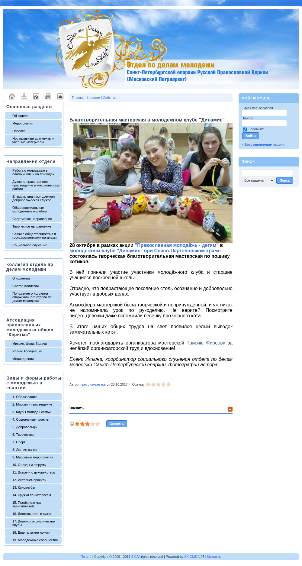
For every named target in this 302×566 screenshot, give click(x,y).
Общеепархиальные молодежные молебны (29, 209)
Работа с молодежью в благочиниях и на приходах (33, 172)
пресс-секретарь (93, 384)
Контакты (214, 556)
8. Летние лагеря (25, 449)
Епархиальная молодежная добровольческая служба (33, 198)
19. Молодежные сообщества (35, 540)
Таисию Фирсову (206, 342)
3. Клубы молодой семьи (31, 412)
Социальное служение (29, 245)
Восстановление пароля (264, 144)
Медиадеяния (23, 359)
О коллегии (21, 278)
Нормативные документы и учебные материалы (33, 140)
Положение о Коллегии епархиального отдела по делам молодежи (32, 297)
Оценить (76, 408)
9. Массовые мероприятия (32, 457)
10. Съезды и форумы (29, 465)
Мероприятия (22, 123)
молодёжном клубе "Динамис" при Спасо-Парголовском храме (145, 250)
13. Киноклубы (23, 487)
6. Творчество (23, 434)
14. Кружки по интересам (31, 495)
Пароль (248, 118)
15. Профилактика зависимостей (26, 504)
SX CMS (190, 556)
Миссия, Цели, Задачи (29, 343)
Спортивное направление (32, 219)
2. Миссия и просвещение (32, 404)
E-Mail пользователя (258, 108)
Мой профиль (256, 98)
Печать (86, 556)
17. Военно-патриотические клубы (33, 523)
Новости (18, 131)
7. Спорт (18, 442)
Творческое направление (31, 226)
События (109, 97)
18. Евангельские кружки (31, 532)
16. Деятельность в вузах (31, 514)
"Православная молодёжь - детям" (177, 245)
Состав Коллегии (25, 286)
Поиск (248, 161)
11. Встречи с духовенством (34, 472)
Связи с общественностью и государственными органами (34, 235)
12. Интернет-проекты (29, 480)
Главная (78, 97)
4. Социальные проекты (30, 419)
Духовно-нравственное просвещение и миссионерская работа (36, 185)
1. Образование (24, 397)
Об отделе (20, 116)
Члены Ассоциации (27, 351)
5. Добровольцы (24, 427)
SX (133, 556)
